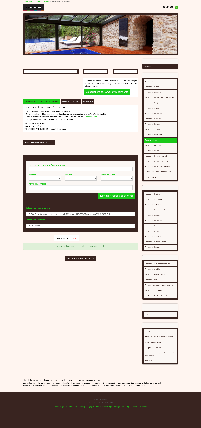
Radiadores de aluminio (153, 223)
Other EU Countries (140, 412)
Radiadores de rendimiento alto (156, 158)
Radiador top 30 (150, 179)
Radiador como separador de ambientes (159, 288)
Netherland (97, 412)
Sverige (117, 412)
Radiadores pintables (152, 272)
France (74, 412)
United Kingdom (126, 412)
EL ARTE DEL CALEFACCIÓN (156, 299)
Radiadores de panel (152, 126)
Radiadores (30, 2)
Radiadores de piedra (153, 234)
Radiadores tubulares (152, 131)
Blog (146, 317)
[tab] (41, 148)
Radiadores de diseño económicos (157, 168)
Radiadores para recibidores (155, 278)
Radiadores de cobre (152, 250)
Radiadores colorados (153, 207)
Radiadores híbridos (152, 152)
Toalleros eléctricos (43, 2)
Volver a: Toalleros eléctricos (80, 322)
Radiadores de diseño (153, 94)
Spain (111, 412)
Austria (56, 412)
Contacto (148, 334)
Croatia (69, 412)
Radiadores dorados (152, 228)
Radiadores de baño (152, 89)
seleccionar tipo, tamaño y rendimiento (107, 120)
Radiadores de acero (152, 218)
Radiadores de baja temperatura (156, 163)
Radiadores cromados (153, 239)
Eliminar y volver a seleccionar (116, 253)
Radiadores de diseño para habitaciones (159, 99)
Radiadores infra (151, 283)
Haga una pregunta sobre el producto (39, 200)
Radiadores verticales (153, 121)
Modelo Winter (91, 164)
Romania (105, 412)
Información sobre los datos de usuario (159, 339)
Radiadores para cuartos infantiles (157, 267)
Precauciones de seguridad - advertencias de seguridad (160, 357)
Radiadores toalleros (152, 110)
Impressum (149, 363)
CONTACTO (168, 7)
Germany (81, 412)
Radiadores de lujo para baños (156, 105)
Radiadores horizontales (153, 115)
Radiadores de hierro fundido (155, 244)
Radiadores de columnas (154, 136)
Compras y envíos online (154, 350)
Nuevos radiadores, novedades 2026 (158, 174)
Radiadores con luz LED (153, 294)
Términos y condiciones (153, 345)
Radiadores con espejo (153, 202)
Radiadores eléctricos (153, 147)
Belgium (62, 412)
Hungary (89, 412)
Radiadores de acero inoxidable (156, 212)
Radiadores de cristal (152, 197)
